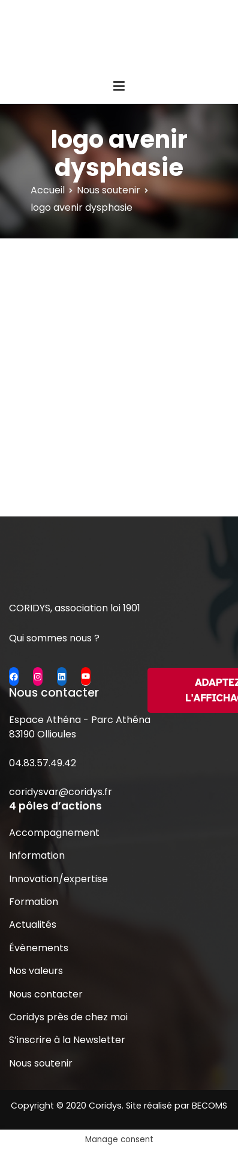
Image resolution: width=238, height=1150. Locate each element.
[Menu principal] (118, 86)
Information (37, 855)
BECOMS (209, 1106)
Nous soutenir (41, 1063)
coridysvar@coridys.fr (60, 792)
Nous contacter (46, 994)
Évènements (38, 948)
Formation (33, 902)
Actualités (32, 924)
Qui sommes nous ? (54, 638)
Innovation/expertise (58, 879)
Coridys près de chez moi (68, 1017)
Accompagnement (54, 833)
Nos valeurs (36, 971)
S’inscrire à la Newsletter (67, 1040)
